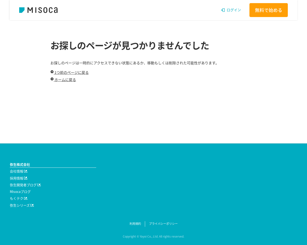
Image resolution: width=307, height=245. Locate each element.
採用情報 (18, 178)
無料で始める (268, 10)
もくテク (18, 198)
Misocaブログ (20, 191)
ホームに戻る (63, 79)
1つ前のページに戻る (69, 72)
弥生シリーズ (22, 205)
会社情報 (18, 171)
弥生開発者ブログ (25, 184)
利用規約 (135, 223)
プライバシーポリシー (163, 223)
